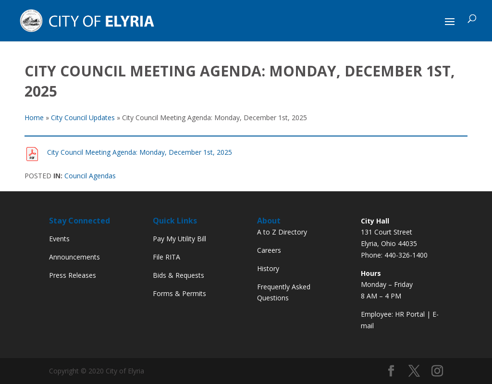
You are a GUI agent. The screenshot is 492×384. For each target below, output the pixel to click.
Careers (269, 250)
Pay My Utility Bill (179, 238)
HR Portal (410, 314)
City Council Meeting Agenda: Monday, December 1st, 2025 (139, 152)
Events (59, 238)
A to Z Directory (282, 231)
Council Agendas (90, 175)
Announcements (74, 256)
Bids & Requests (178, 275)
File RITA (166, 256)
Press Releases (72, 275)
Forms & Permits (179, 293)
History (268, 268)
